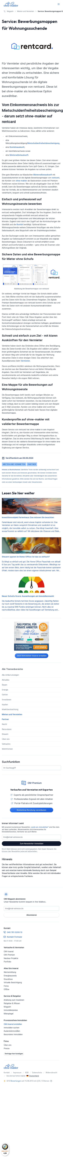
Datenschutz (37, 1073)
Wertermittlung (10, 972)
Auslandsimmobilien (12, 1031)
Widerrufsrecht (51, 1073)
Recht (4, 724)
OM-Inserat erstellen (13, 1024)
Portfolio (7, 961)
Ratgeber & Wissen (12, 1003)
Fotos (6, 986)
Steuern (5, 734)
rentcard (55, 178)
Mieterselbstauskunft (19, 155)
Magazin (7, 1007)
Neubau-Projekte (11, 958)
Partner (32, 464)
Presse (6, 1048)
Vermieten (25, 361)
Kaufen (5, 704)
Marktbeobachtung (10, 709)
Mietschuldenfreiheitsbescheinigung (43, 143)
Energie (5, 690)
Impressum (17, 1073)
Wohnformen (7, 749)
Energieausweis (10, 975)
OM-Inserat (9, 951)
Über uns (5, 739)
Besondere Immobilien (13, 1034)
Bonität (20, 224)
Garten (5, 694)
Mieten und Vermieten (14, 464)
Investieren (6, 699)
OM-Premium (9, 955)
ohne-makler (21, 181)
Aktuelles (5, 680)
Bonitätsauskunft (17, 147)
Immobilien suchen (11, 1027)
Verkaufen (6, 744)
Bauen (4, 685)
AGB (26, 1073)
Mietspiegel (8, 1013)
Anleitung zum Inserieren (14, 1000)
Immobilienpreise (11, 1010)
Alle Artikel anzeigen (10, 675)
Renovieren (6, 729)
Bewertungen (16, 1081)
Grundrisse (8, 979)
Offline (6, 989)
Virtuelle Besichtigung (13, 982)
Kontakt (7, 1073)
